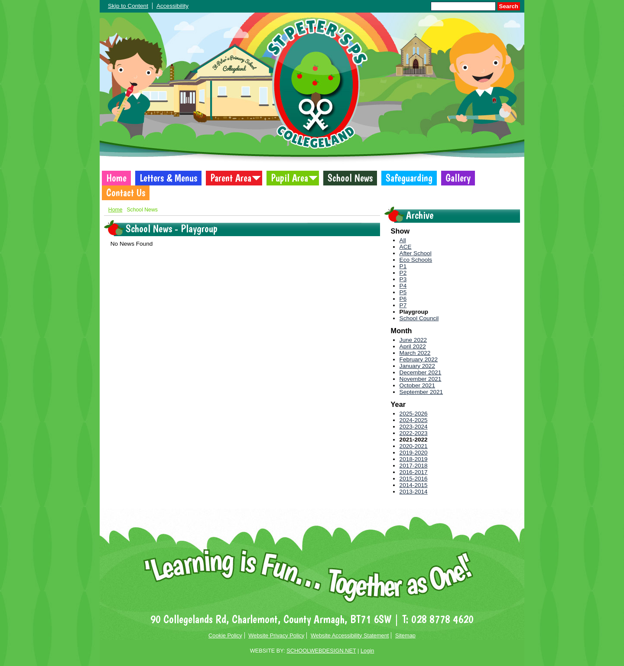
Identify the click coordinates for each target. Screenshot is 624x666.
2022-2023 (414, 433)
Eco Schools (416, 260)
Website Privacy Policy (276, 635)
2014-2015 (414, 485)
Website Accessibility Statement (350, 635)
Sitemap (405, 635)
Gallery (458, 178)
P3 (403, 279)
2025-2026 (414, 413)
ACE (406, 247)
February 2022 (419, 359)
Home (116, 178)
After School (416, 253)
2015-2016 (414, 478)
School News (350, 178)
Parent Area (230, 178)
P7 (403, 305)
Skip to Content (128, 6)
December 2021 (421, 372)
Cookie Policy (225, 635)
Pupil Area (289, 178)
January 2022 (417, 366)
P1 (403, 266)
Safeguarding (409, 178)
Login (367, 650)
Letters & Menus (168, 178)
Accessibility (172, 6)
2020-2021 (414, 446)
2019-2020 (414, 452)
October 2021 (417, 385)
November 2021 (421, 379)
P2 (403, 273)
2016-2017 (414, 472)
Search (508, 6)
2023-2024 (414, 426)
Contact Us (125, 193)
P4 (403, 286)
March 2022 (415, 353)
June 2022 (413, 340)
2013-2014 (414, 491)
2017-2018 (414, 465)
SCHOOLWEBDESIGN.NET (321, 650)
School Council (419, 318)
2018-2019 (414, 459)
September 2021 (421, 392)
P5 (403, 292)
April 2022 (413, 346)
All (403, 240)
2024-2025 (414, 420)
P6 (403, 299)
